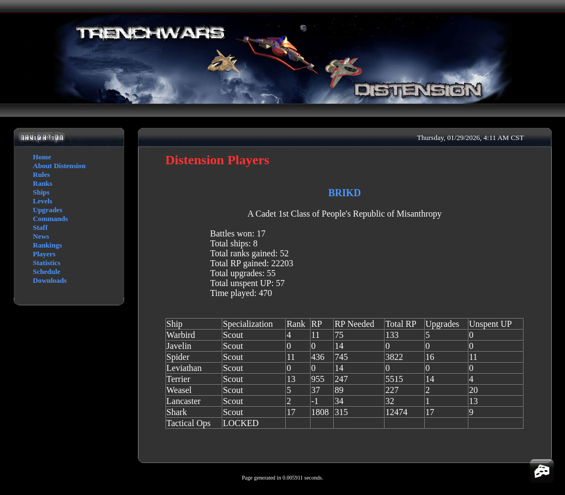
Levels (42, 201)
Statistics (47, 263)
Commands (50, 218)
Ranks (42, 183)
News (41, 236)
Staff (40, 227)
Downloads (50, 280)
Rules (41, 174)
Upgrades (47, 210)
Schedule (47, 271)
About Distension (59, 166)
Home (42, 157)
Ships (41, 192)
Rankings (47, 245)
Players (44, 254)
